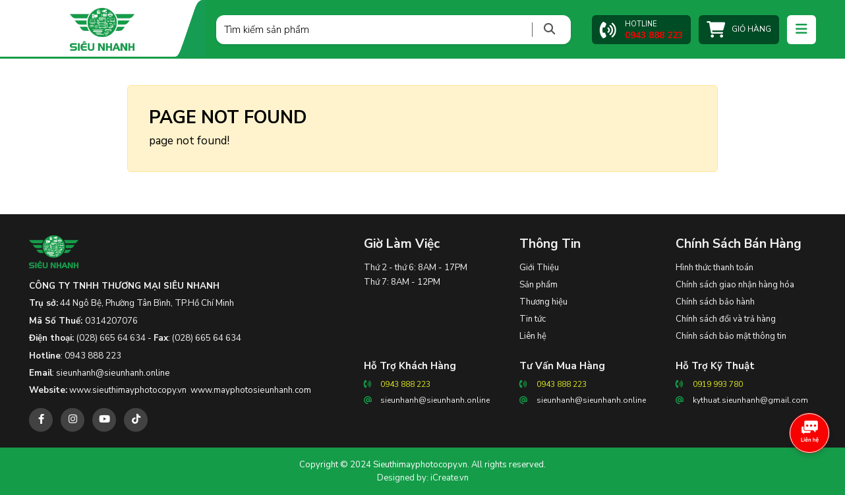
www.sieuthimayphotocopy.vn (128, 390)
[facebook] (41, 420)
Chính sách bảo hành (715, 302)
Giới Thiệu (539, 268)
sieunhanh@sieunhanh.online (113, 373)
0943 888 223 (93, 356)
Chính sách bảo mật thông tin (731, 336)
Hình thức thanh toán (714, 268)
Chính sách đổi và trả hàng (726, 319)
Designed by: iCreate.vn (423, 478)
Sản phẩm (538, 285)
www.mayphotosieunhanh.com (250, 390)
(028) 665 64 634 (111, 338)
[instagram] (72, 420)
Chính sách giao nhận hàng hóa (735, 285)
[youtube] (104, 420)
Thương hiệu (543, 302)
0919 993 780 (718, 384)
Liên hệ (532, 336)
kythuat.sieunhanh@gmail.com (750, 400)
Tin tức (532, 319)
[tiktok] (136, 420)
